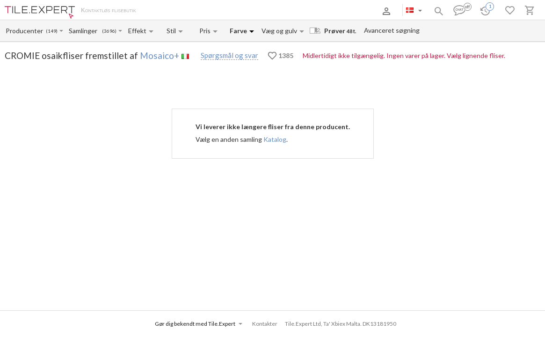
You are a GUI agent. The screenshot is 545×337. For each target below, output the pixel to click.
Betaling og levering (195, 11)
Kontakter (240, 11)
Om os (154, 11)
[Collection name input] (85, 31)
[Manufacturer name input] (25, 31)
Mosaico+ (159, 55)
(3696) (109, 31)
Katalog (274, 139)
